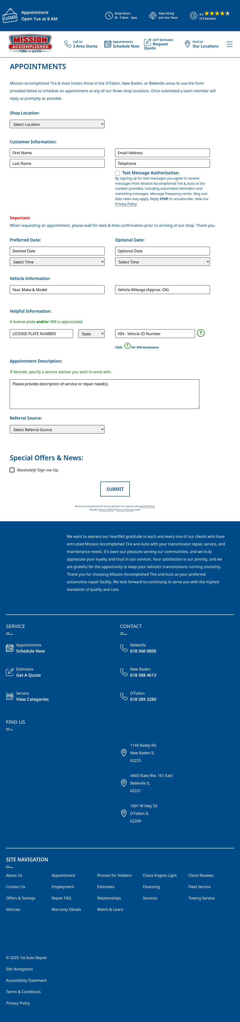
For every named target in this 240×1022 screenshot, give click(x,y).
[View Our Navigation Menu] (230, 44)
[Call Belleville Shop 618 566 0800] (148, 648)
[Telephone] (162, 163)
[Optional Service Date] (162, 251)
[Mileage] (162, 289)
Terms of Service (125, 509)
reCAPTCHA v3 (146, 506)
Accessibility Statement (26, 980)
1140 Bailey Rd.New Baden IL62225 (143, 753)
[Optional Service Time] (162, 261)
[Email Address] (162, 153)
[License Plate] (41, 333)
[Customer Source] (57, 429)
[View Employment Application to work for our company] (161, 15)
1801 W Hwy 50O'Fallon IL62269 (143, 813)
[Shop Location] (57, 124)
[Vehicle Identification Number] (155, 333)
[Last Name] (57, 163)
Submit (115, 489)
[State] (91, 333)
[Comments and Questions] (104, 394)
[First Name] (57, 153)
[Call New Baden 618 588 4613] (148, 672)
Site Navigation (19, 969)
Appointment (34, 12)
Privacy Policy (125, 204)
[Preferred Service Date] (57, 251)
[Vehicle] (57, 289)
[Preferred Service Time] (57, 261)
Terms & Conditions (23, 991)
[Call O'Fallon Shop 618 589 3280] (148, 696)
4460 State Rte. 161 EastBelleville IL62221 (151, 783)
